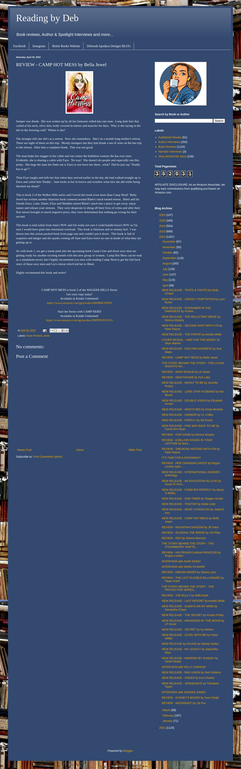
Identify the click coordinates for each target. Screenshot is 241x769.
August (167, 263)
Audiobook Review (170, 137)
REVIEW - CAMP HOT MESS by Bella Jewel (190, 357)
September (169, 258)
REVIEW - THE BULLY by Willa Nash (185, 595)
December (169, 241)
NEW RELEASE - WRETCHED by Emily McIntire (192, 409)
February (168, 715)
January (167, 720)
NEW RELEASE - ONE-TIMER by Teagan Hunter (192, 498)
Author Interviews (169, 142)
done (47, 335)
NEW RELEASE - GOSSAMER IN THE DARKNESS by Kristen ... (186, 309)
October (167, 252)
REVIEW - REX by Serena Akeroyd (184, 538)
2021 (162, 727)
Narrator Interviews (170, 151)
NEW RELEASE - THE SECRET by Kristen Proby (193, 615)
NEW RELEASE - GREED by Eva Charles (188, 677)
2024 (162, 226)
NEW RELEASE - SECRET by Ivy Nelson (188, 629)
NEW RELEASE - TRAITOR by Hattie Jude (189, 504)
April (165, 285)
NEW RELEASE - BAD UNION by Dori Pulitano (191, 672)
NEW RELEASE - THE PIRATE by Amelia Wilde (192, 334)
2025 (162, 220)
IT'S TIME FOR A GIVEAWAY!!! (181, 457)
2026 (162, 215)
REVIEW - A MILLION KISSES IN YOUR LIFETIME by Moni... (187, 441)
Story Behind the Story (172, 156)
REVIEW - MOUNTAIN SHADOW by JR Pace (190, 527)
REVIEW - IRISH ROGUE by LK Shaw (186, 371)
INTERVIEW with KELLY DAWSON (184, 667)
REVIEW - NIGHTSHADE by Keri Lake (186, 377)
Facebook (19, 46)
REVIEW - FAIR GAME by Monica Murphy (188, 434)
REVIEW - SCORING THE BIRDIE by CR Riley (191, 532)
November (169, 247)
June (165, 274)
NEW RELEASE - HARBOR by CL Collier (187, 414)
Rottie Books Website (66, 46)
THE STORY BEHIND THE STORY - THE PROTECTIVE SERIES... (188, 588)
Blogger (128, 750)
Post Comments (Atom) (47, 456)
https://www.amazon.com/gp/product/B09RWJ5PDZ (79, 303)
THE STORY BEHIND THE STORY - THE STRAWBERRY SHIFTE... (188, 545)
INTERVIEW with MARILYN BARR (183, 566)
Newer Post (24, 449)
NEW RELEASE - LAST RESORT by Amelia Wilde (193, 600)
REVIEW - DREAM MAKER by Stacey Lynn (189, 572)
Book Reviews (34, 335)
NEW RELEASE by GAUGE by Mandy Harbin (190, 643)
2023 (162, 231)
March (166, 710)
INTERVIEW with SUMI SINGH (181, 561)
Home (80, 449)
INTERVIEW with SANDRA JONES (184, 692)
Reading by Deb (47, 18)
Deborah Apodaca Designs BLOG (109, 46)
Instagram (38, 46)
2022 (162, 236)
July (165, 269)
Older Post (135, 449)
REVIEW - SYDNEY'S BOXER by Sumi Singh (190, 697)
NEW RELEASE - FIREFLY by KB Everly (187, 420)
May (165, 279)
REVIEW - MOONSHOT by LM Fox (184, 703)
